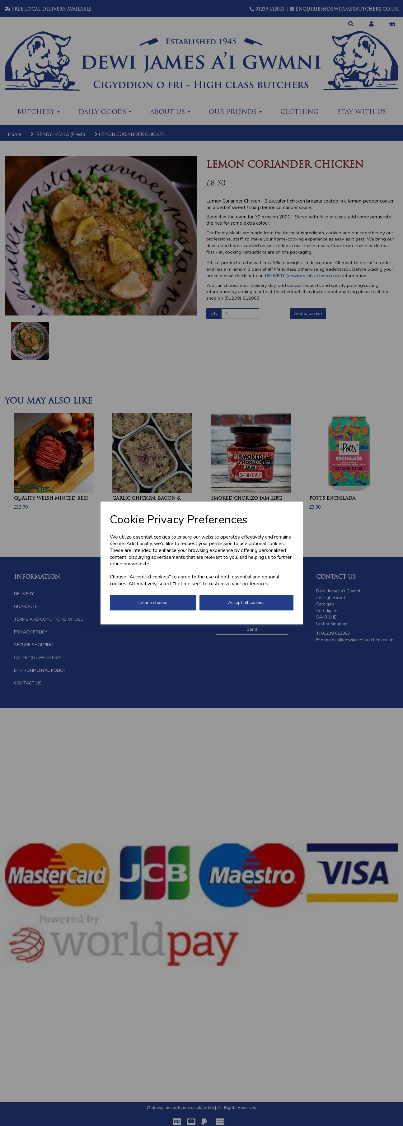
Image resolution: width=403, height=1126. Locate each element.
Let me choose (152, 602)
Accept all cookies (246, 602)
